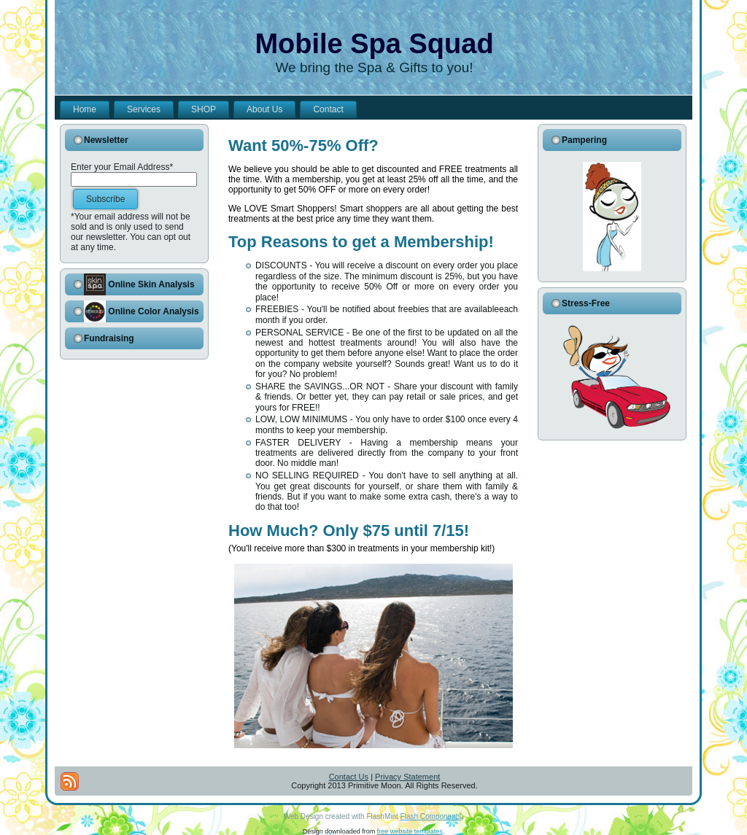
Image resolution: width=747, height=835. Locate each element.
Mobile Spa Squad (374, 43)
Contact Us (348, 776)
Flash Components (431, 816)
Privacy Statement (407, 776)
